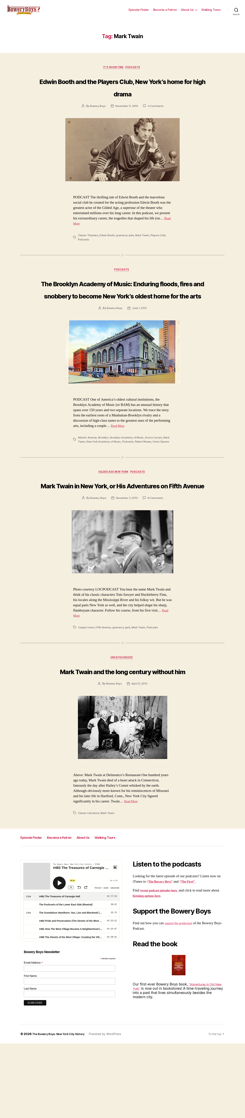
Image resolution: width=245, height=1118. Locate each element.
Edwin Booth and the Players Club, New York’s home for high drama (122, 98)
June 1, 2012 (140, 352)
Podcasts (135, 73)
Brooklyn (104, 481)
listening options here (158, 970)
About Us (187, 12)
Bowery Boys (96, 124)
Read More (119, 469)
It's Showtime (113, 73)
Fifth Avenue (104, 688)
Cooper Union (86, 688)
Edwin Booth (108, 253)
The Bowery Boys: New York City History (61, 1108)
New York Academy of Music (112, 485)
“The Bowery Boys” (162, 956)
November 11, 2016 (127, 124)
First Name (30, 1050)
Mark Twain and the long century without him (122, 738)
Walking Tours (211, 12)
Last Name (30, 1063)
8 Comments (157, 559)
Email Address (33, 1037)
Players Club (161, 253)
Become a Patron (165, 12)
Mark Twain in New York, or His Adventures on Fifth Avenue (122, 539)
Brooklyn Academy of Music (129, 481)
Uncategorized (122, 719)
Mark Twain (144, 253)
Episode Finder (139, 12)
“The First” (193, 956)
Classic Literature (89, 887)
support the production (181, 997)
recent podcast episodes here (161, 965)
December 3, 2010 (127, 559)
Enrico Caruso (157, 481)
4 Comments (157, 124)
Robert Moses (153, 485)
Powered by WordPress (111, 1108)
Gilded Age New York (113, 520)
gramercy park (127, 253)
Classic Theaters (88, 253)
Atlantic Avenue (88, 481)
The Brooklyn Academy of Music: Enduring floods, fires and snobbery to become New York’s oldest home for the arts (122, 320)
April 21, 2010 (140, 758)
